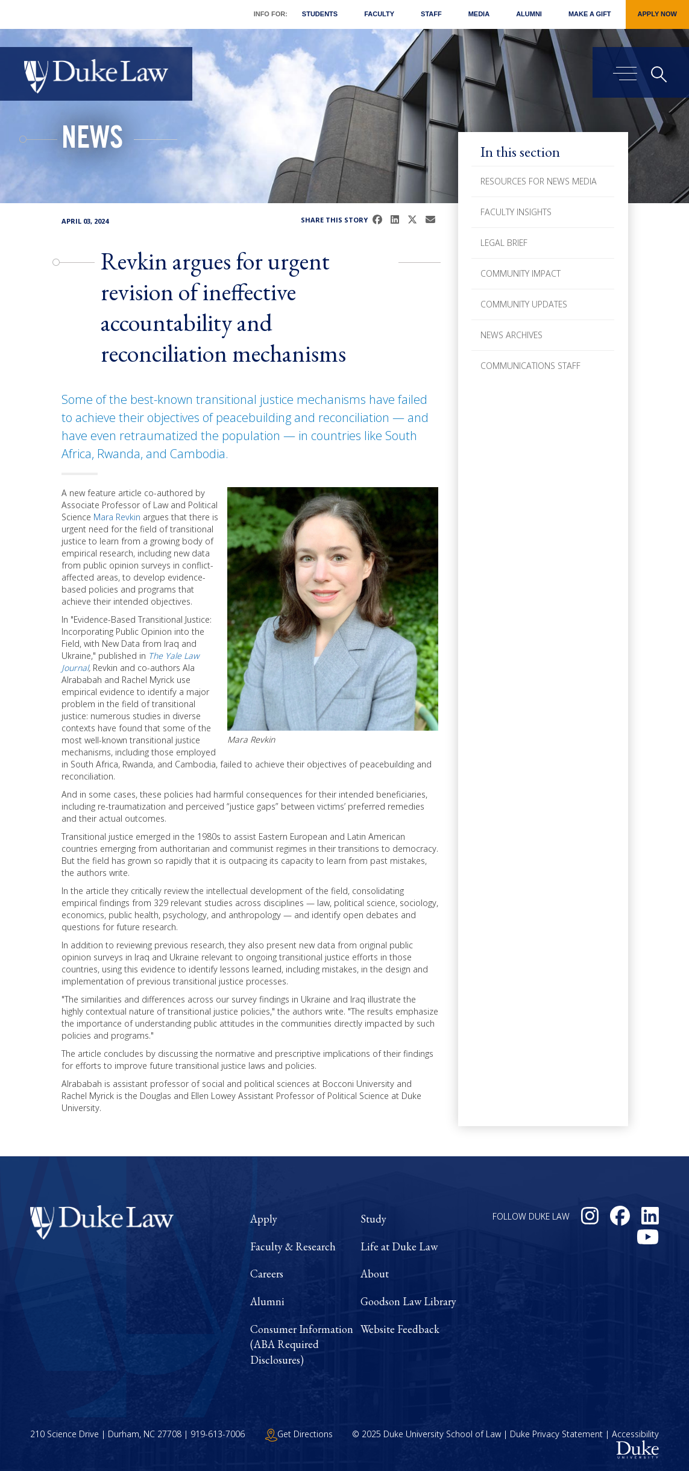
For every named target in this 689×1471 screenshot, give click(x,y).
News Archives (511, 335)
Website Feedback (399, 1329)
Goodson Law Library (408, 1301)
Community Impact (520, 273)
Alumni (529, 13)
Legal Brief (503, 242)
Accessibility (635, 1434)
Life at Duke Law (399, 1246)
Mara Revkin (116, 517)
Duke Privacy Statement (556, 1434)
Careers (266, 1273)
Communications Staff (530, 365)
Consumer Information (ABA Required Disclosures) (301, 1344)
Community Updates (523, 304)
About (374, 1273)
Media (478, 13)
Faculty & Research (293, 1246)
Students (320, 13)
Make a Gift (589, 13)
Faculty (379, 13)
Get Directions (299, 1434)
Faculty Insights (516, 212)
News (92, 141)
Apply (263, 1219)
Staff (431, 13)
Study (373, 1219)
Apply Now (657, 13)
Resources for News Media (538, 181)
